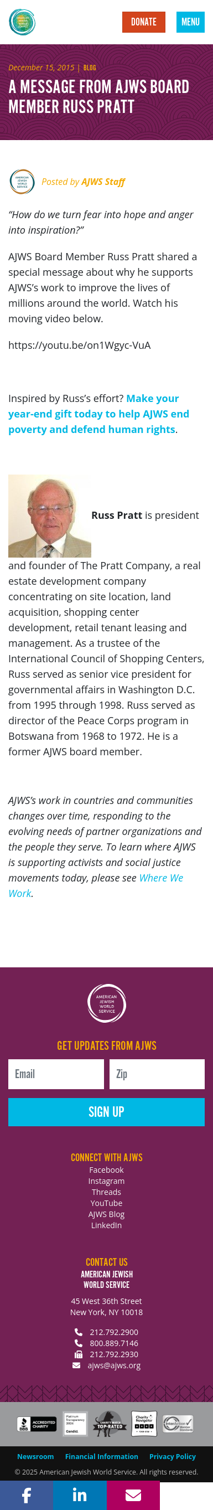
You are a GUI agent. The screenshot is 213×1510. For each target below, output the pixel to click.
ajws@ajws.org (114, 1365)
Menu (190, 22)
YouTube (107, 1203)
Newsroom (35, 1456)
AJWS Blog (106, 1214)
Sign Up (106, 1113)
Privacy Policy (172, 1456)
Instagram (106, 1181)
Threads (106, 1192)
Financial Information (101, 1456)
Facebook (106, 1169)
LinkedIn (106, 1225)
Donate (144, 22)
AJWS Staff (102, 182)
